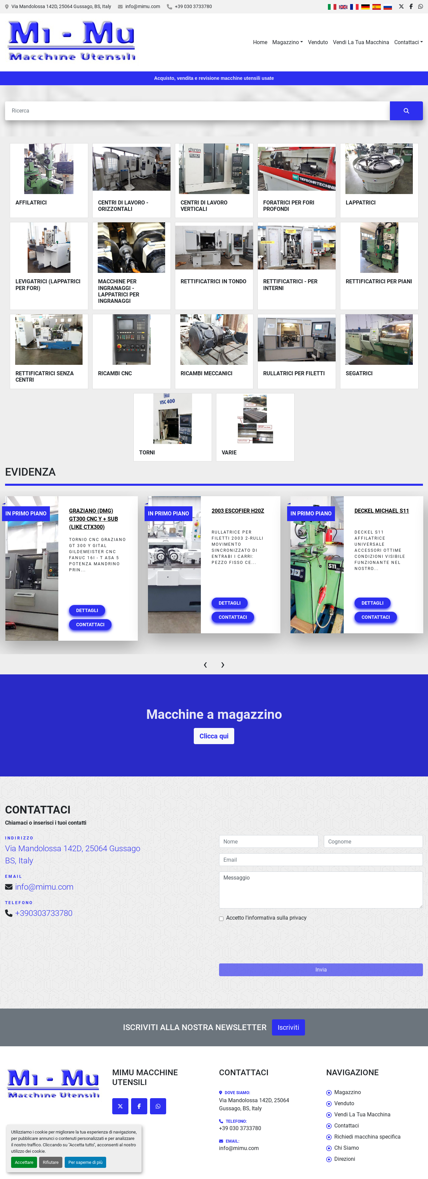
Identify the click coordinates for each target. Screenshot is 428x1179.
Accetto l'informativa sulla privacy (266, 918)
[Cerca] (197, 110)
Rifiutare (51, 1162)
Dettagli (87, 610)
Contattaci (406, 42)
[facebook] (411, 7)
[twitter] (401, 7)
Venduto (318, 42)
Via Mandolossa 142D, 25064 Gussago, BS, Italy (61, 6)
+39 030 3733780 (193, 6)
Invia (321, 969)
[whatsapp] (420, 7)
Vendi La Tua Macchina (361, 42)
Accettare (24, 1162)
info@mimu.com (142, 6)
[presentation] (205, 664)
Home (260, 42)
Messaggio (321, 890)
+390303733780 (43, 913)
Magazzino (285, 42)
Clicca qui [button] (214, 736)
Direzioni (344, 1159)
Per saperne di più (85, 1162)
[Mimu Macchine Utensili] (53, 1085)
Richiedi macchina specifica (367, 1137)
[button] (287, 42)
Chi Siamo (346, 1148)
